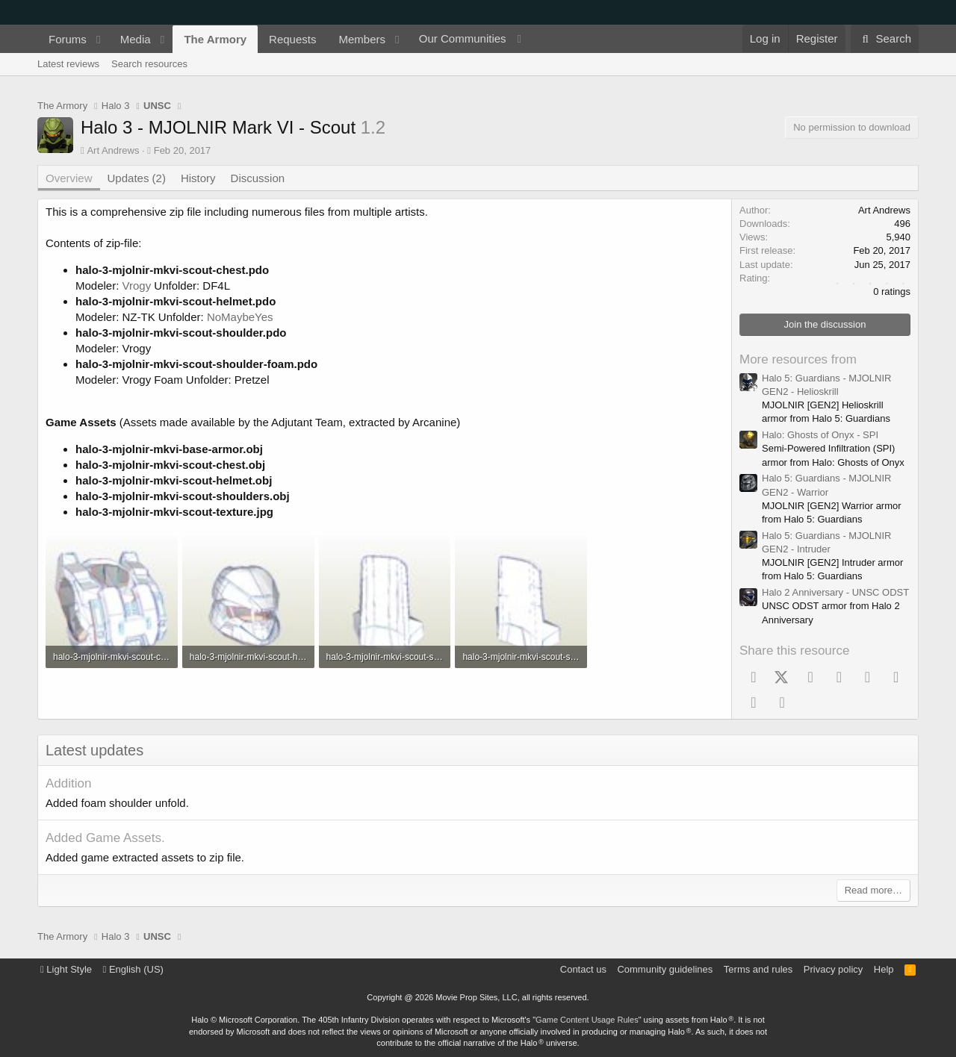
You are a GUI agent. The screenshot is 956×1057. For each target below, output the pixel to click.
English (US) (133, 969)
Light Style (66, 969)
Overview (69, 178)
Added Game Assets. (105, 838)
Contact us (583, 969)
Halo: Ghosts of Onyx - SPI (820, 434)
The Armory (215, 39)
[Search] (885, 39)
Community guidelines (665, 969)
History (198, 178)
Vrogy (137, 285)
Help (884, 969)
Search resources (149, 63)
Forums (68, 39)
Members (361, 39)
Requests (292, 39)
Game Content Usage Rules (587, 1019)
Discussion (258, 178)
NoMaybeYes (240, 317)
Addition (68, 783)
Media (135, 39)
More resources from (798, 359)
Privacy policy (833, 969)
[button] (98, 39)
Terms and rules (758, 969)
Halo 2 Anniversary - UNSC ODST (835, 592)
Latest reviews (68, 63)
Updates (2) (137, 178)
